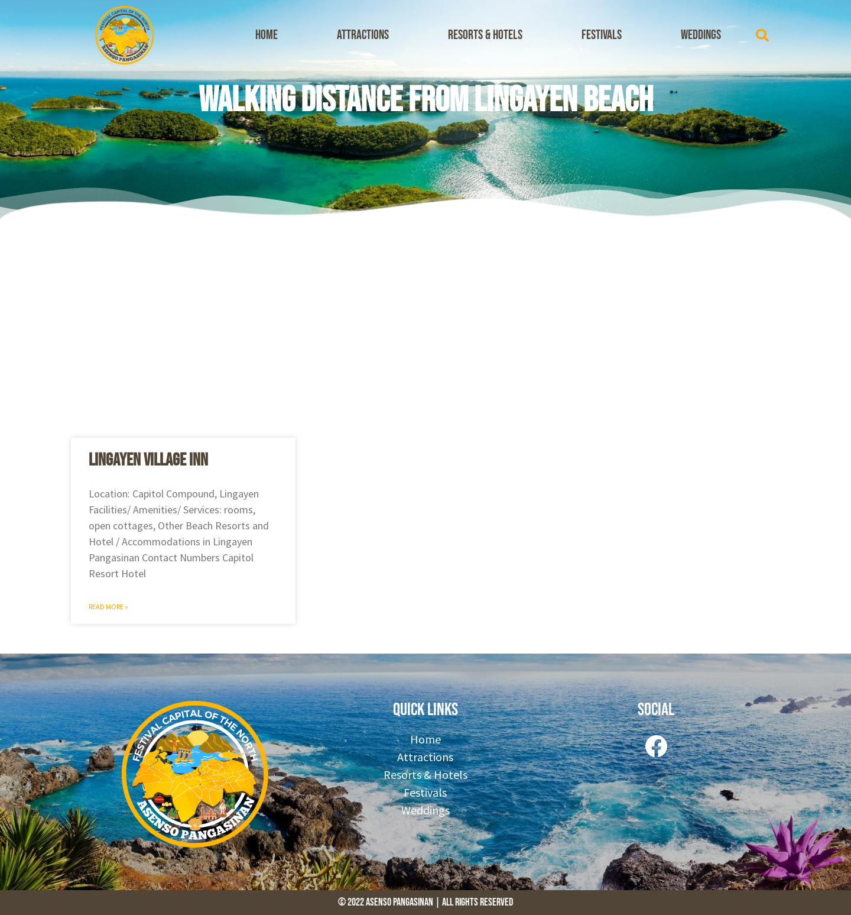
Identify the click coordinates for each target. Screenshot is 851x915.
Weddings (701, 35)
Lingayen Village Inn (148, 460)
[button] (762, 35)
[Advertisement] (425, 325)
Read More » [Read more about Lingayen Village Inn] (108, 606)
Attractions (363, 35)
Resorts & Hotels (485, 35)
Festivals (602, 35)
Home (266, 35)
